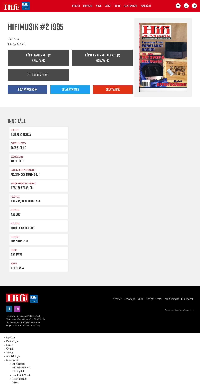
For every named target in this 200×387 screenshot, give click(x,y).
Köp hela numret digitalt (102, 58)
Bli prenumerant (38, 74)
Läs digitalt (18, 371)
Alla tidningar (130, 5)
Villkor (37, 325)
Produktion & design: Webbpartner (179, 310)
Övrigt (108, 5)
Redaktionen (19, 378)
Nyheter (76, 5)
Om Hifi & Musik (21, 375)
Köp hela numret (38, 58)
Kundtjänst (146, 5)
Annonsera (18, 363)
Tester (117, 5)
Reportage (87, 5)
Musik (98, 5)
